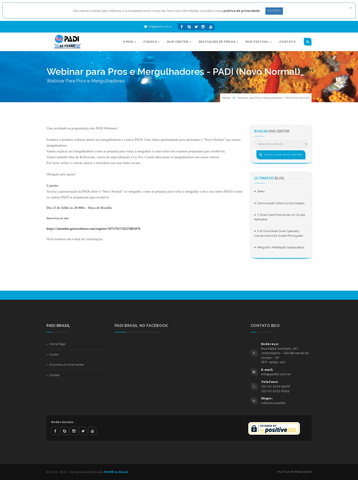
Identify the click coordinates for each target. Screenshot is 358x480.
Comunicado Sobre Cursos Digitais (279, 203)
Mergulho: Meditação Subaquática (279, 247)
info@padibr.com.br (158, 26)
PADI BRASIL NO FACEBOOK (141, 325)
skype (64, 431)
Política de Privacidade (294, 471)
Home (226, 97)
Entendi (274, 10)
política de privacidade (241, 11)
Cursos (54, 354)
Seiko (259, 191)
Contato (54, 375)
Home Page (57, 344)
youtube (92, 431)
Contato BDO (265, 325)
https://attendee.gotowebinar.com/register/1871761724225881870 (93, 228)
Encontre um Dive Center (66, 364)
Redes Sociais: (62, 422)
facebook (55, 431)
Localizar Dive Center (280, 154)
